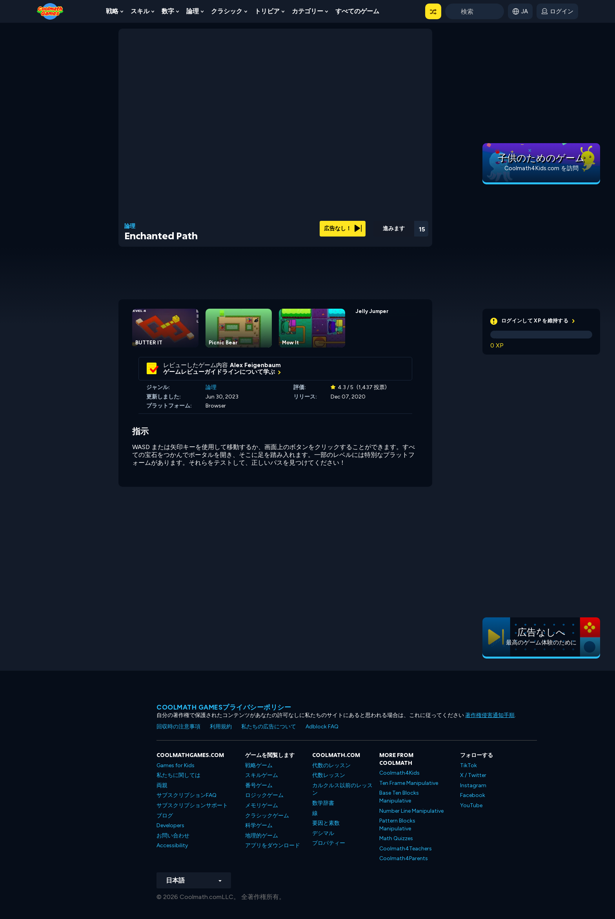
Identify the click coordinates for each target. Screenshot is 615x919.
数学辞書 (323, 803)
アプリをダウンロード (272, 845)
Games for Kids (175, 765)
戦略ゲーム (259, 765)
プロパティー (328, 843)
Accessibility (172, 845)
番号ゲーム (259, 785)
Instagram (473, 785)
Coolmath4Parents (403, 858)
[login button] (557, 11)
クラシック (226, 11)
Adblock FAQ (322, 726)
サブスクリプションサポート (192, 805)
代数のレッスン (331, 765)
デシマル (323, 833)
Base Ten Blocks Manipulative (399, 797)
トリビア (267, 11)
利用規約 (221, 726)
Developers (170, 825)
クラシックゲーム (267, 815)
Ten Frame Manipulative (408, 783)
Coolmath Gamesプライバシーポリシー (223, 707)
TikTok (468, 765)
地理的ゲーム (261, 835)
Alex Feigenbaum (255, 365)
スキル (140, 11)
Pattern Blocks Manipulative (397, 824)
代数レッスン (328, 775)
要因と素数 (326, 823)
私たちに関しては (178, 775)
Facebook (472, 795)
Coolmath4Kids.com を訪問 (541, 168)
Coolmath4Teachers (405, 848)
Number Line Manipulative (411, 811)
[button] (433, 11)
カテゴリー (307, 11)
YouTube (471, 805)
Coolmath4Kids (399, 773)
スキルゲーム (261, 775)
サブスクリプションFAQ (186, 795)
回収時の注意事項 (178, 726)
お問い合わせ (172, 835)
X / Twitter (473, 775)
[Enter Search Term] (474, 11)
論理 (192, 11)
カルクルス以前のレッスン (342, 789)
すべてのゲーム (357, 11)
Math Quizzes (396, 838)
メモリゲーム (261, 805)
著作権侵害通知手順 (490, 715)
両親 (161, 785)
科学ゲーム (259, 825)
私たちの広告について (268, 726)
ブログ (164, 815)
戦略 (112, 11)
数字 (168, 11)
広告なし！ (343, 228)
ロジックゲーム (264, 795)
